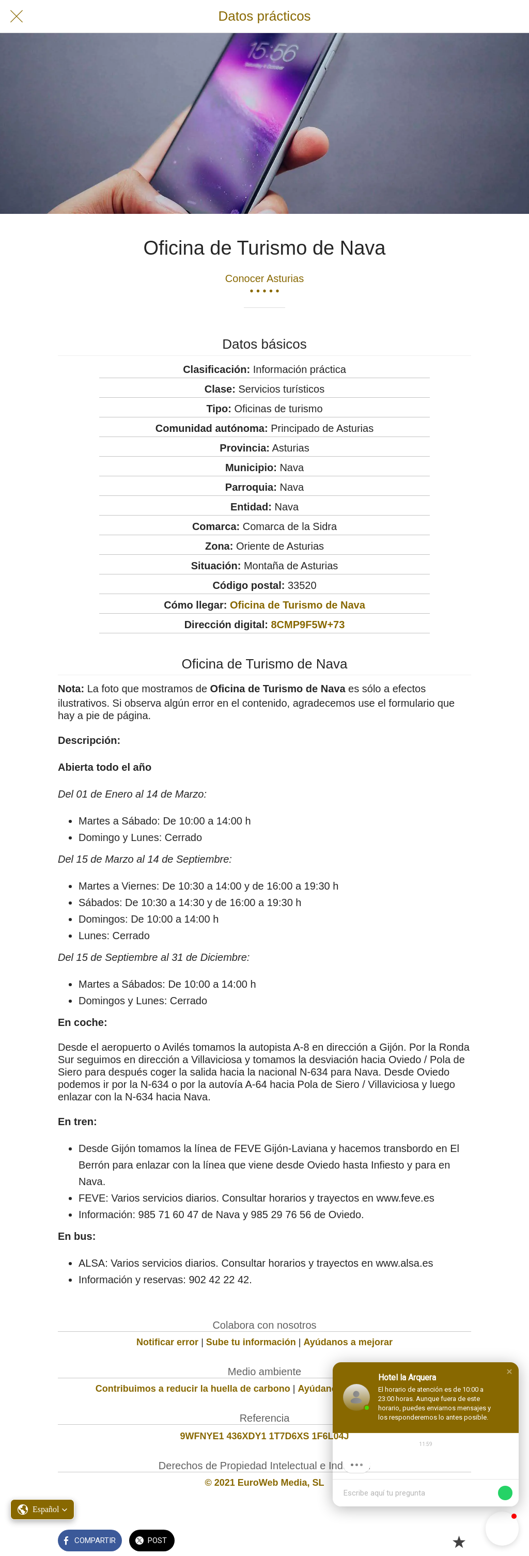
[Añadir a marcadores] (458, 1541)
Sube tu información (251, 1342)
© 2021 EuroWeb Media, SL (264, 1482)
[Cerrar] (16, 16)
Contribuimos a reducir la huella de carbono (193, 1388)
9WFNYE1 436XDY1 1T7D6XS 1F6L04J (264, 1436)
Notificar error (167, 1342)
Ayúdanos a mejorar (348, 1342)
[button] (509, 1371)
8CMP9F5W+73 (308, 624)
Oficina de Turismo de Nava (297, 605)
